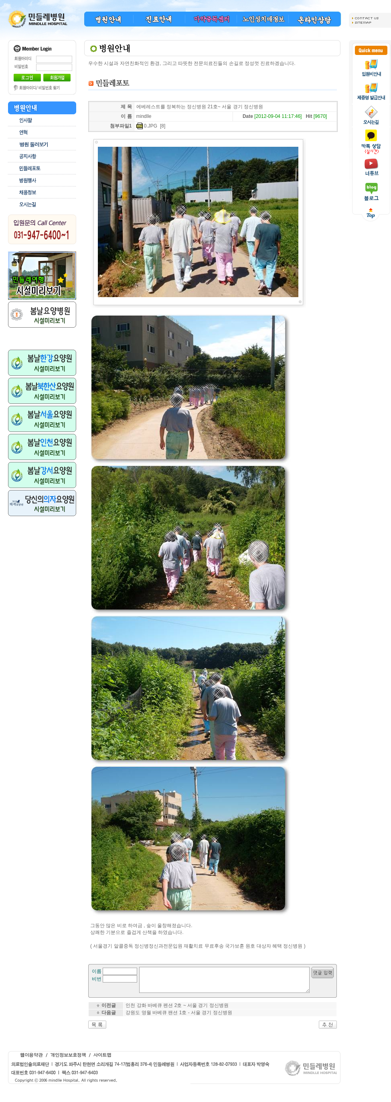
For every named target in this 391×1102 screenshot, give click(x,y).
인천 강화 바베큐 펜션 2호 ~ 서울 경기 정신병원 (177, 1010)
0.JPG (150, 126)
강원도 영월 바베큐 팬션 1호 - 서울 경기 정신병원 (179, 1017)
